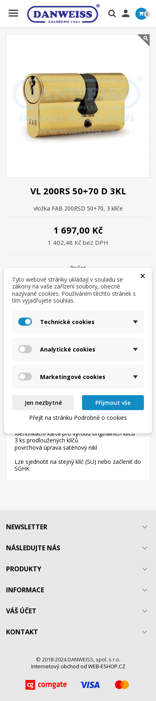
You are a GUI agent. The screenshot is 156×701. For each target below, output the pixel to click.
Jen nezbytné (43, 402)
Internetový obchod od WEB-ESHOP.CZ (78, 666)
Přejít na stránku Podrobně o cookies (78, 417)
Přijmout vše (113, 402)
